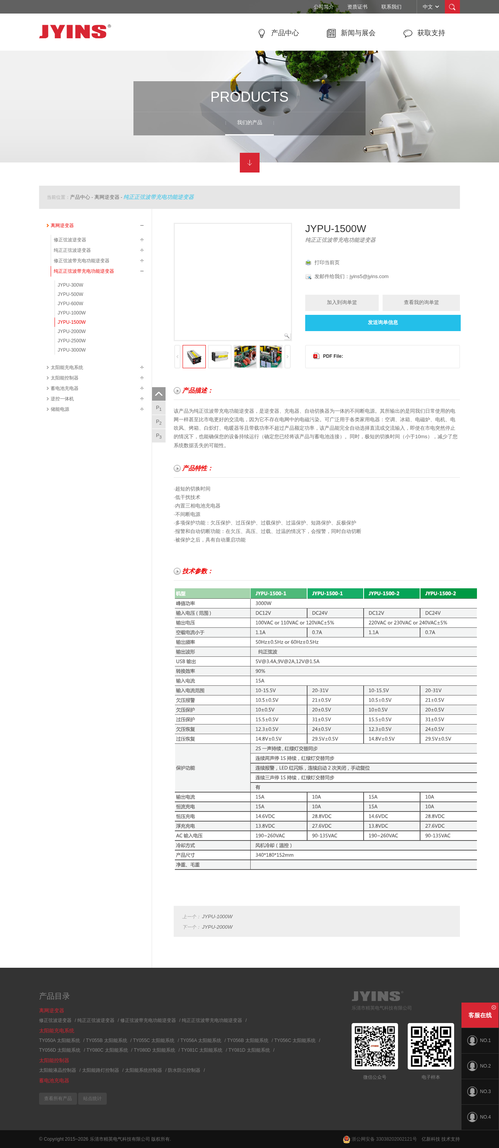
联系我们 (391, 7)
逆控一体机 (62, 398)
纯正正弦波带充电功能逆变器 (158, 197)
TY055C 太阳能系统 (153, 1040)
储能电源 (60, 409)
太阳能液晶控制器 (57, 1070)
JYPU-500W (70, 294)
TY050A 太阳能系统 (59, 1040)
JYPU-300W (70, 285)
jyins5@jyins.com (369, 276)
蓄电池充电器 (65, 388)
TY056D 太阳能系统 (59, 1050)
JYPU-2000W (72, 331)
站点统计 (92, 1098)
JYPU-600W (70, 303)
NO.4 (479, 1117)
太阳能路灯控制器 (100, 1070)
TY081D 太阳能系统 (249, 1050)
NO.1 (479, 1040)
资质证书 (357, 7)
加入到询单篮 (342, 302)
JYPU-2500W (72, 340)
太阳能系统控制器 (143, 1070)
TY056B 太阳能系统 (247, 1040)
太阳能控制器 (65, 378)
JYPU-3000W (72, 350)
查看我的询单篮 (421, 302)
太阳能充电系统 (67, 367)
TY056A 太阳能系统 (200, 1040)
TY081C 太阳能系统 (201, 1050)
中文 (431, 6)
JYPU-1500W (72, 322)
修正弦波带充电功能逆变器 (81, 260)
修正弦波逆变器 (70, 240)
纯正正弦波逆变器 (72, 250)
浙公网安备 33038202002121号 (380, 1139)
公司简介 (324, 7)
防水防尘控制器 (184, 1070)
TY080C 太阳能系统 (107, 1050)
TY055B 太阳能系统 (106, 1040)
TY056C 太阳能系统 (295, 1040)
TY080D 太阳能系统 (154, 1050)
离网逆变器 (107, 197)
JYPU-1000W (72, 313)
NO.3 (479, 1091)
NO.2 (479, 1066)
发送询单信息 (383, 322)
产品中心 (80, 197)
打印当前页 (327, 262)
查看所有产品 (58, 1098)
